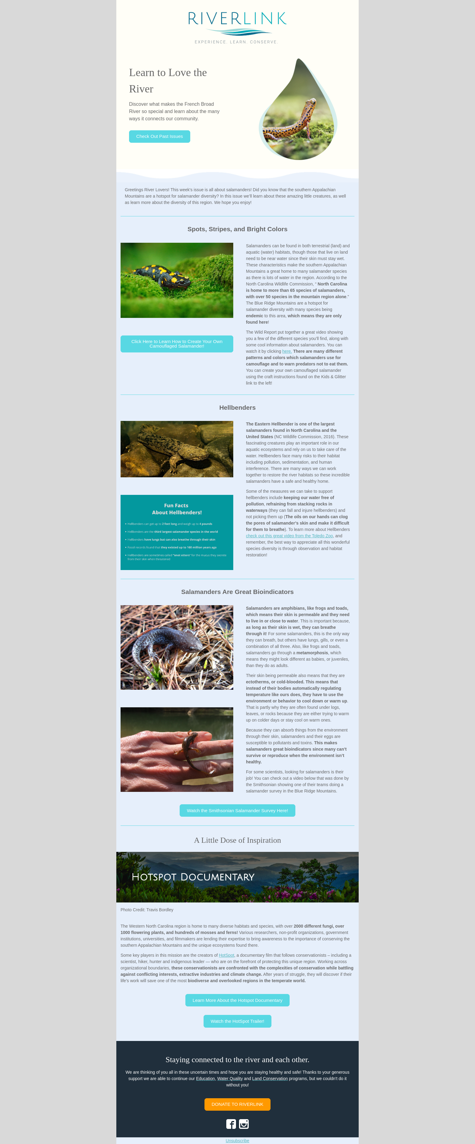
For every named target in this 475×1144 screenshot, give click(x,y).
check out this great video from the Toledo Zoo (289, 535)
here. (287, 351)
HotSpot (226, 955)
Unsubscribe (237, 1140)
